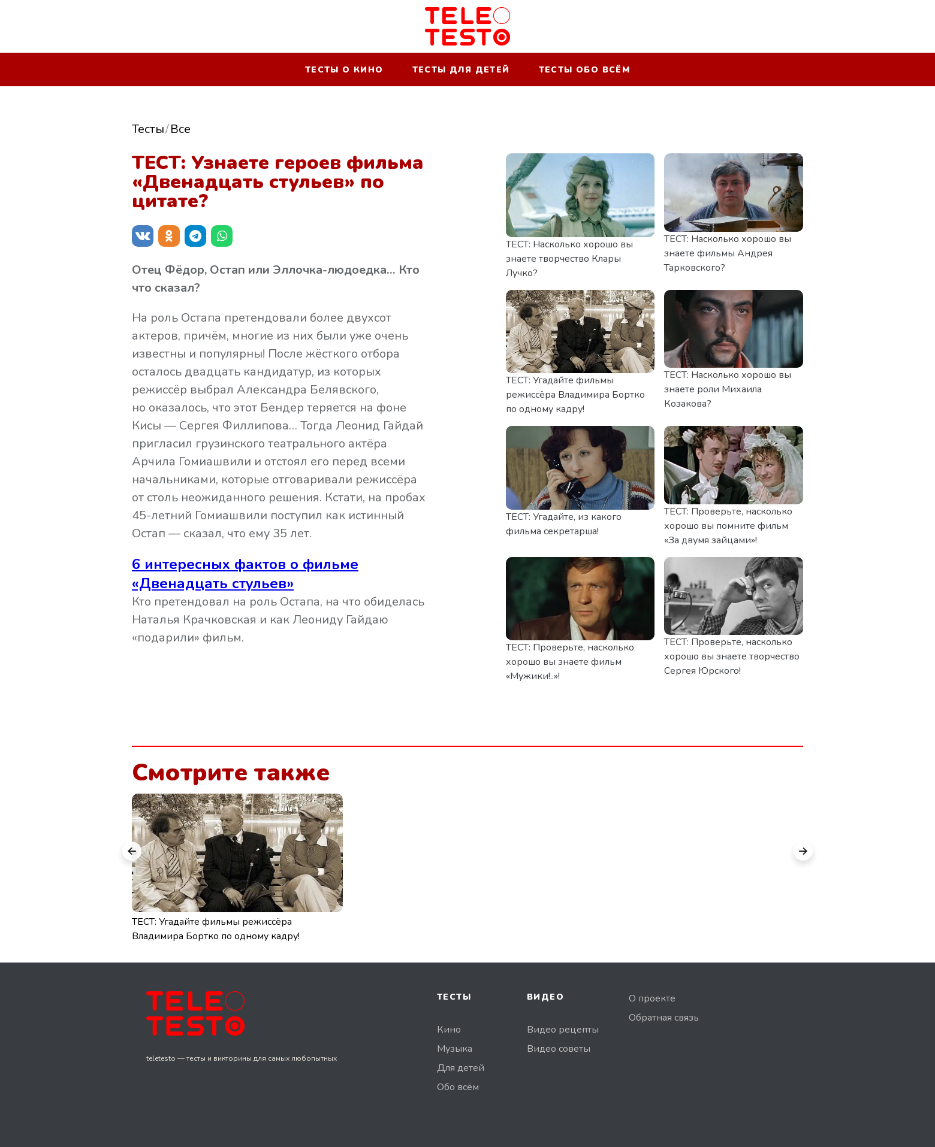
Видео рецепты (563, 1029)
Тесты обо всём (585, 69)
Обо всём (458, 1087)
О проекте (652, 998)
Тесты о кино (344, 69)
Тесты (148, 129)
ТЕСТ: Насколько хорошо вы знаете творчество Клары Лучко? (569, 259)
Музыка (454, 1048)
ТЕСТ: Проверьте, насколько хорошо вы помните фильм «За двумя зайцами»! (728, 526)
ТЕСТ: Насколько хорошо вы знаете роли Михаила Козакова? (727, 389)
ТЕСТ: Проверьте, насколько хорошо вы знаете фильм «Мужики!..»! (570, 662)
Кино (449, 1029)
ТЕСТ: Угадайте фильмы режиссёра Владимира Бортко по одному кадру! (575, 395)
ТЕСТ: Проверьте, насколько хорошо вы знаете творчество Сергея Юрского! (732, 656)
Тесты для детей (461, 69)
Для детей (460, 1068)
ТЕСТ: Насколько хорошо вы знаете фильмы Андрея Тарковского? (727, 253)
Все (180, 129)
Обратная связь (664, 1017)
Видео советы (558, 1048)
